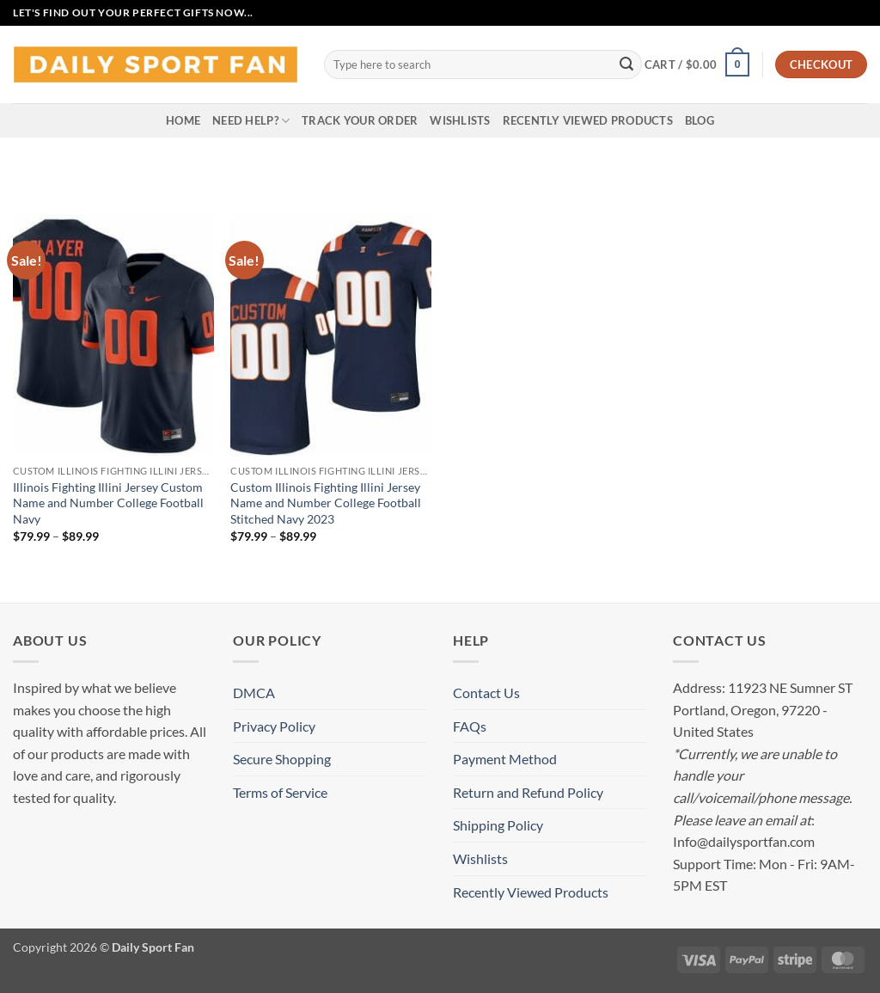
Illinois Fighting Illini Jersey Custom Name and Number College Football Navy (108, 503)
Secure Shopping (282, 759)
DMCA (254, 692)
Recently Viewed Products (588, 120)
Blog (699, 120)
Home (183, 120)
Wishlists (460, 120)
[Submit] (626, 64)
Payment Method (505, 759)
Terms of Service (280, 792)
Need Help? (251, 121)
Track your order (360, 120)
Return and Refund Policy (528, 792)
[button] (697, 64)
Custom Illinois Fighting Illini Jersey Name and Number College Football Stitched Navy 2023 (325, 503)
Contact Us (486, 692)
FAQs (469, 726)
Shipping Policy (498, 825)
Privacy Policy (274, 726)
